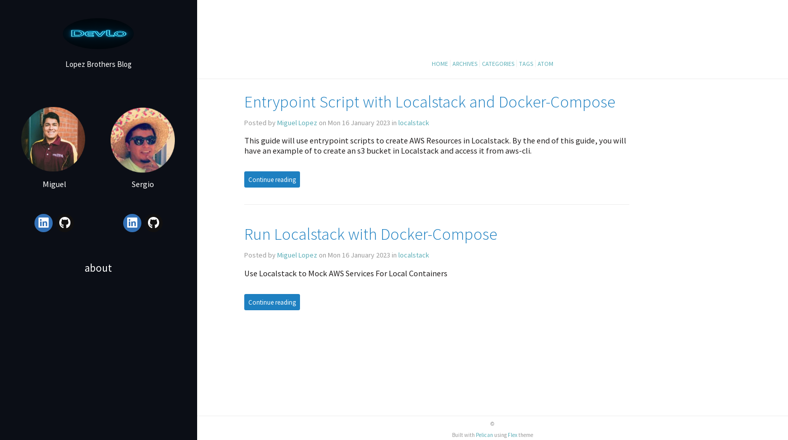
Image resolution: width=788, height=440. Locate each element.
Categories (498, 63)
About (98, 268)
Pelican (484, 434)
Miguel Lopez (297, 122)
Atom (545, 63)
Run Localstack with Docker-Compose (370, 234)
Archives (465, 63)
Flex (512, 434)
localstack (413, 122)
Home (440, 63)
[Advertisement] (98, 366)
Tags (526, 63)
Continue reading (272, 179)
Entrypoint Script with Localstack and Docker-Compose (429, 101)
